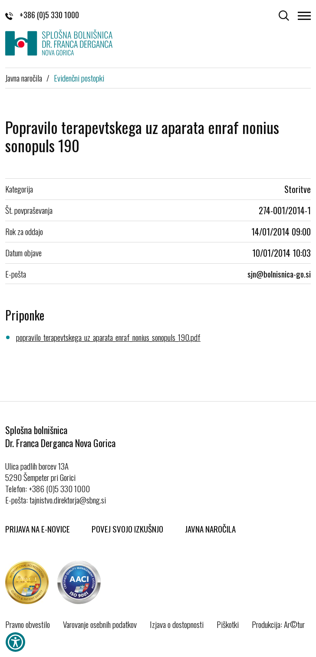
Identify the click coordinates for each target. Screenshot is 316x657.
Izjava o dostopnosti (177, 624)
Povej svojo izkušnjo (127, 529)
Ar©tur (294, 624)
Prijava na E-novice (37, 529)
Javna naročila (23, 78)
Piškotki (228, 624)
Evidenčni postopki (79, 78)
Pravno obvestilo (27, 624)
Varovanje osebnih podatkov (100, 624)
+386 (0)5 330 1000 (42, 14)
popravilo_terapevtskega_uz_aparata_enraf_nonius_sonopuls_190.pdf (108, 337)
